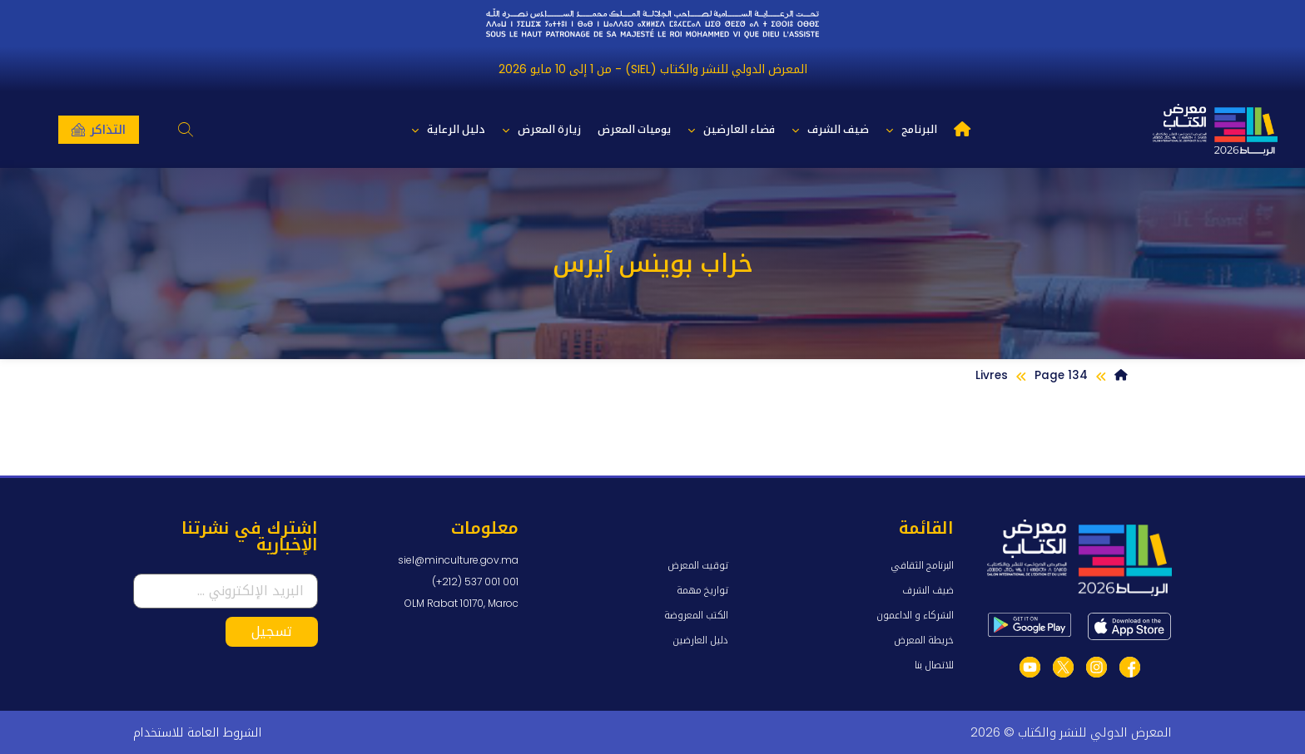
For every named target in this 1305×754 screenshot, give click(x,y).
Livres (991, 375)
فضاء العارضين (731, 130)
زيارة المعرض (541, 130)
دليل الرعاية (448, 130)
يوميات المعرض (634, 129)
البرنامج (911, 130)
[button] (186, 130)
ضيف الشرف (830, 130)
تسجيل (271, 631)
